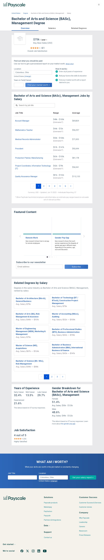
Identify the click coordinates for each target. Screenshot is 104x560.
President (19, 149)
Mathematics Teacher (24, 130)
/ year (43, 40)
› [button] (84, 236)
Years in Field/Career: (23, 80)
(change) (27, 76)
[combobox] (33, 72)
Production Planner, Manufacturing (29, 158)
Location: (17, 69)
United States (16, 13)
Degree (25, 13)
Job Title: (11, 473)
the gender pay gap (68, 424)
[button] (25, 28)
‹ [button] (20, 236)
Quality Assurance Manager (26, 176)
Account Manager (22, 121)
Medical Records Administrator (28, 139)
